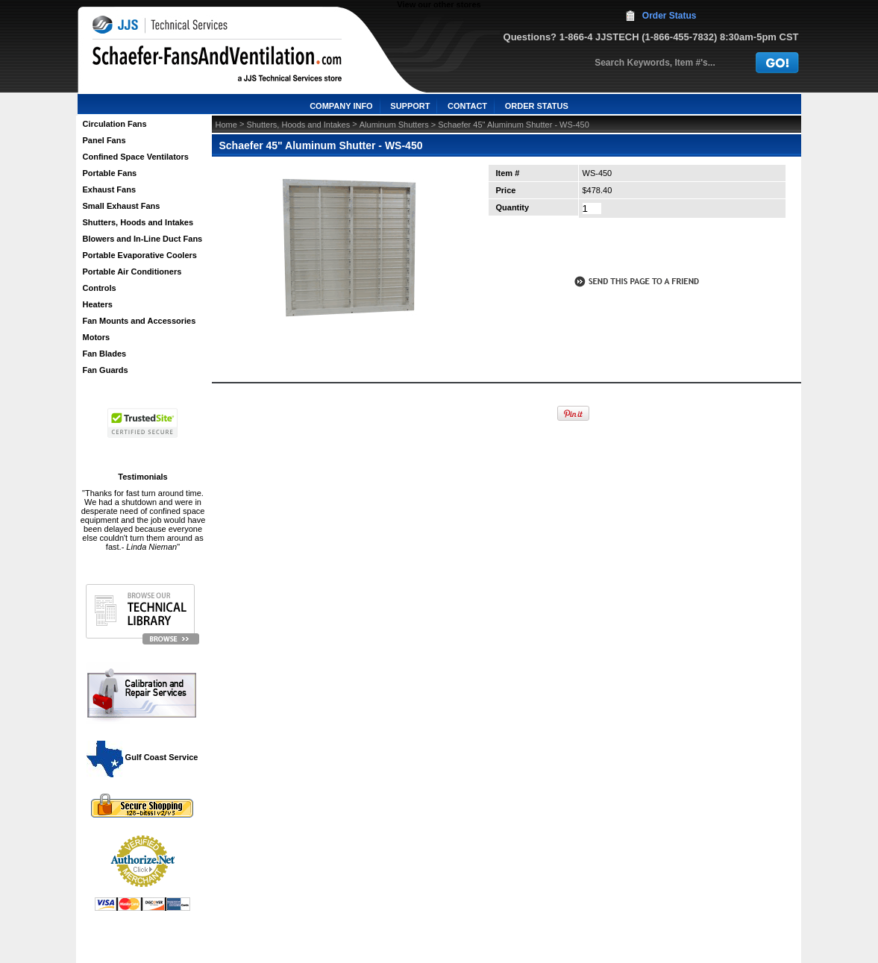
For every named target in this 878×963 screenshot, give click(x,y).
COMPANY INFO (341, 105)
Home (226, 124)
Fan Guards (105, 370)
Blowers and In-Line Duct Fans (143, 238)
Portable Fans (110, 173)
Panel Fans (104, 140)
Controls (99, 287)
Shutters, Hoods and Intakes (138, 222)
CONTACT (467, 105)
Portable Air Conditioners (132, 271)
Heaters (98, 304)
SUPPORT (410, 105)
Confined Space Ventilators (136, 156)
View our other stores (438, 4)
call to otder (635, 249)
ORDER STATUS (536, 105)
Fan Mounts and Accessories (139, 320)
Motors (96, 337)
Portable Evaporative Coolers (140, 255)
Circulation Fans (115, 123)
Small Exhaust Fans (121, 205)
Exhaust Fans (110, 189)
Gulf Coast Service (143, 757)
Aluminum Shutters (394, 124)
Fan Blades (105, 353)
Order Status (669, 15)
